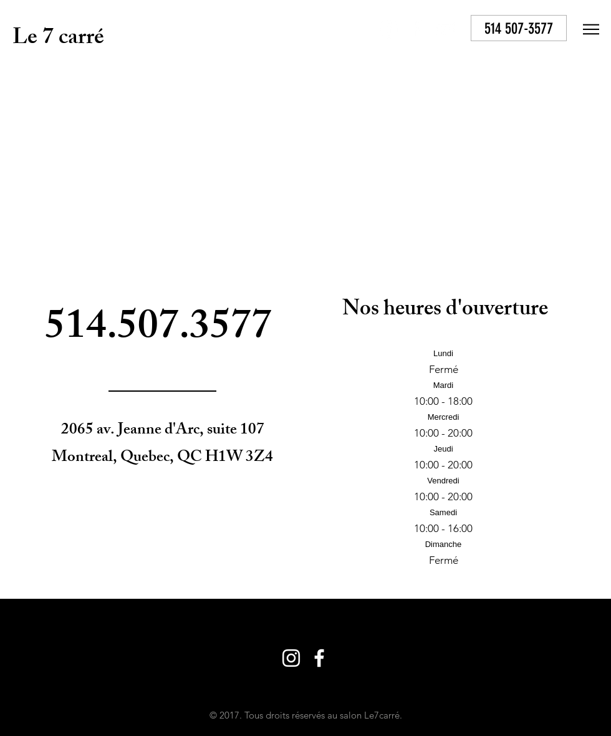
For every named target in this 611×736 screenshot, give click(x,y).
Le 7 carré (58, 39)
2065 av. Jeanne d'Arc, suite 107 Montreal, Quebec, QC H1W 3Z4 (162, 444)
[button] (591, 29)
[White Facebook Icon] (417, 29)
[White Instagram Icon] (389, 29)
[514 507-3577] (519, 28)
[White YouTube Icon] (445, 29)
